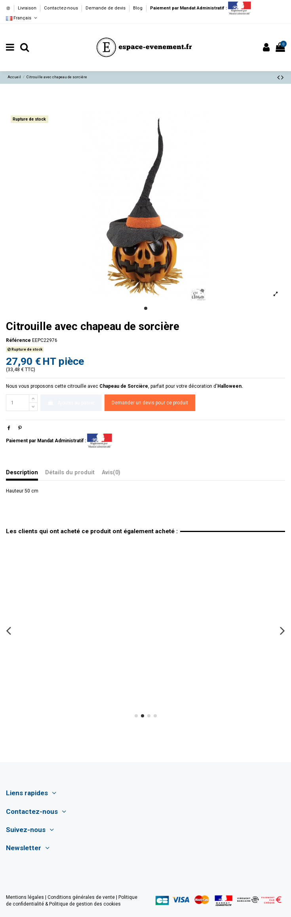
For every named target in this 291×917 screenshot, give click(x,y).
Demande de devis (106, 8)
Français (22, 18)
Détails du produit (70, 472)
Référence (18, 340)
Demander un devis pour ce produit (150, 403)
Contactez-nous (61, 8)
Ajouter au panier (71, 403)
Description (22, 472)
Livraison (28, 8)
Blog (138, 8)
